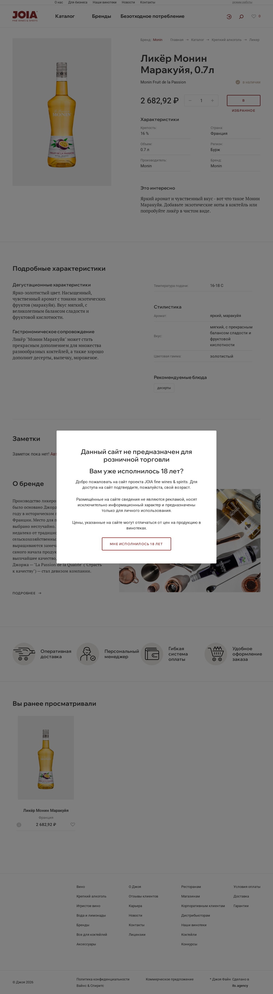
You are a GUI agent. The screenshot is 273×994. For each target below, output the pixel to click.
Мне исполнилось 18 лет (136, 544)
